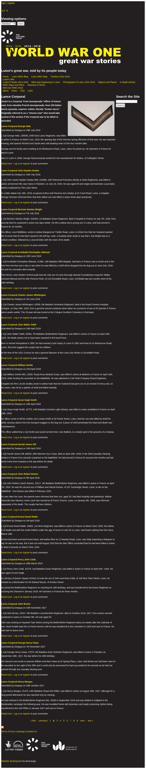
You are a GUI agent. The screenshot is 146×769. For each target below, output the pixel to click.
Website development (11, 761)
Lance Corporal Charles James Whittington (23, 295)
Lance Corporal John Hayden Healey (20, 170)
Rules (14, 90)
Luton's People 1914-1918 (15, 82)
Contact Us (31, 731)
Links (30, 90)
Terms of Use (7, 731)
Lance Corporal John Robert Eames (19, 474)
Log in (16, 163)
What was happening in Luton (45, 82)
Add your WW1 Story (13, 88)
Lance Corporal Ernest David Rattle (19, 517)
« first (33, 720)
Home (6, 76)
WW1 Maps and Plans (13, 85)
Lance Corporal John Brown (15, 604)
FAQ (22, 90)
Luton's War (8, 79)
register (11, 3)
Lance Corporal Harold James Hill (18, 444)
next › (83, 720)
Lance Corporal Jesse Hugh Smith (19, 400)
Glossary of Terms (36, 85)
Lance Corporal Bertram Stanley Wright (21, 209)
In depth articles (127, 82)
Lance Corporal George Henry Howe (20, 643)
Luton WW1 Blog (20, 76)
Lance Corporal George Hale (16, 126)
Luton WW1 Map (39, 76)
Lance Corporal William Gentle (17, 365)
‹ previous (42, 720)
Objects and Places (107, 82)
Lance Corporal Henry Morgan (16, 681)
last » (90, 720)
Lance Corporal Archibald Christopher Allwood (25, 252)
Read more (6, 163)
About (6, 90)
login (3, 3)
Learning (20, 731)
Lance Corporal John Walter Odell (18, 324)
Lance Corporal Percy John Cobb (18, 559)
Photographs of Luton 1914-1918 (79, 82)
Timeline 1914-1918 (60, 76)
